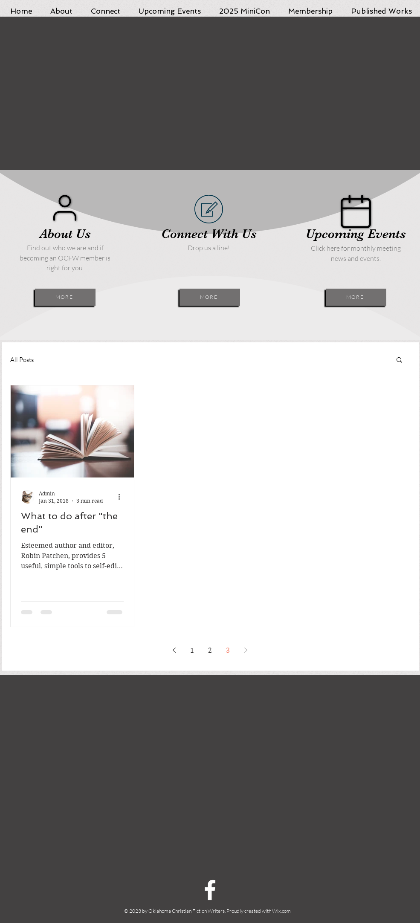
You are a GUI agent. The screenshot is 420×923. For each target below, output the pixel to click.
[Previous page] (174, 650)
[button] (399, 360)
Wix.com (281, 911)
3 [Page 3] (228, 650)
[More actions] (122, 497)
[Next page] (246, 650)
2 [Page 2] (210, 650)
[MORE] (65, 297)
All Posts (22, 360)
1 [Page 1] (192, 650)
